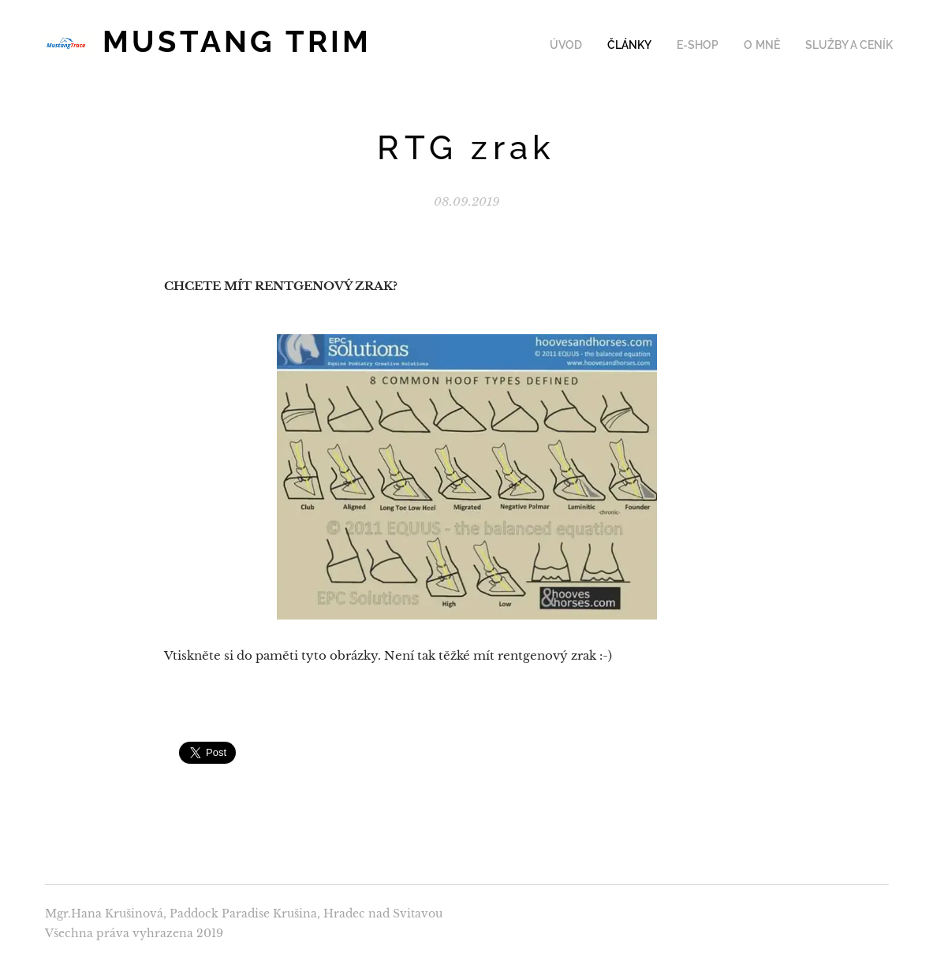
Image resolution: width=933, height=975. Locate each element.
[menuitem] (585, 45)
